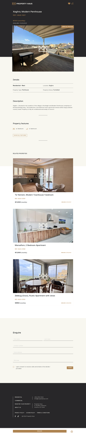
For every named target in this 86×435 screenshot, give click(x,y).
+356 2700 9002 (38, 397)
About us (18, 407)
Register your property (23, 404)
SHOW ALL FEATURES (20, 135)
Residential (18, 397)
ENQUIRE (39, 431)
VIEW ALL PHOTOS (67, 26)
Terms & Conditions (43, 412)
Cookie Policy (30, 412)
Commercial (19, 400)
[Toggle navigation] (72, 3)
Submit (70, 367)
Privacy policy (19, 412)
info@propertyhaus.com (41, 398)
